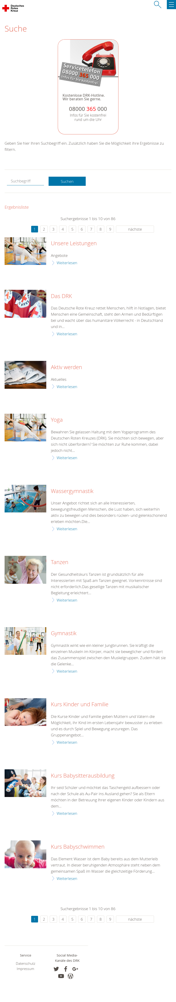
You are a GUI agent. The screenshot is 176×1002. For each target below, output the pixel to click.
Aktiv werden (66, 367)
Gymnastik (64, 633)
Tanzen (59, 562)
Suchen (67, 181)
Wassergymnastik (72, 491)
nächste (135, 229)
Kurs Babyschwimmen (77, 846)
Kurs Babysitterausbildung (83, 775)
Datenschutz (25, 963)
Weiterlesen (67, 262)
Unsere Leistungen (74, 243)
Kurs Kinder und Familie (79, 704)
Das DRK (61, 296)
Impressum (25, 969)
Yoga (57, 419)
